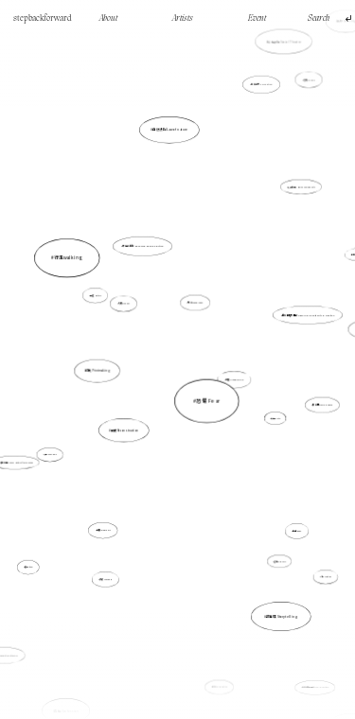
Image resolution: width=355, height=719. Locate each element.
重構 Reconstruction (132, 420)
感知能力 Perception (255, 104)
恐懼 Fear (206, 398)
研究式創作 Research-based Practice (143, 249)
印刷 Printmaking (105, 370)
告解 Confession (83, 659)
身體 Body (281, 507)
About (108, 18)
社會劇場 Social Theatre (271, 81)
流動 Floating (304, 545)
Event (257, 18)
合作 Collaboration (218, 677)
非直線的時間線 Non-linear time (294, 636)
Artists (182, 18)
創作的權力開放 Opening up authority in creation (303, 316)
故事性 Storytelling (277, 606)
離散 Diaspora (106, 576)
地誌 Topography (196, 303)
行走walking (104, 291)
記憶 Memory (304, 91)
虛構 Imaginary (109, 517)
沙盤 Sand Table (51, 453)
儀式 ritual (33, 559)
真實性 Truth (275, 418)
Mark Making (234, 685)
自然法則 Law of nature (171, 180)
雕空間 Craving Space (315, 402)
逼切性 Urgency (277, 555)
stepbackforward (42, 18)
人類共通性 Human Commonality (299, 188)
